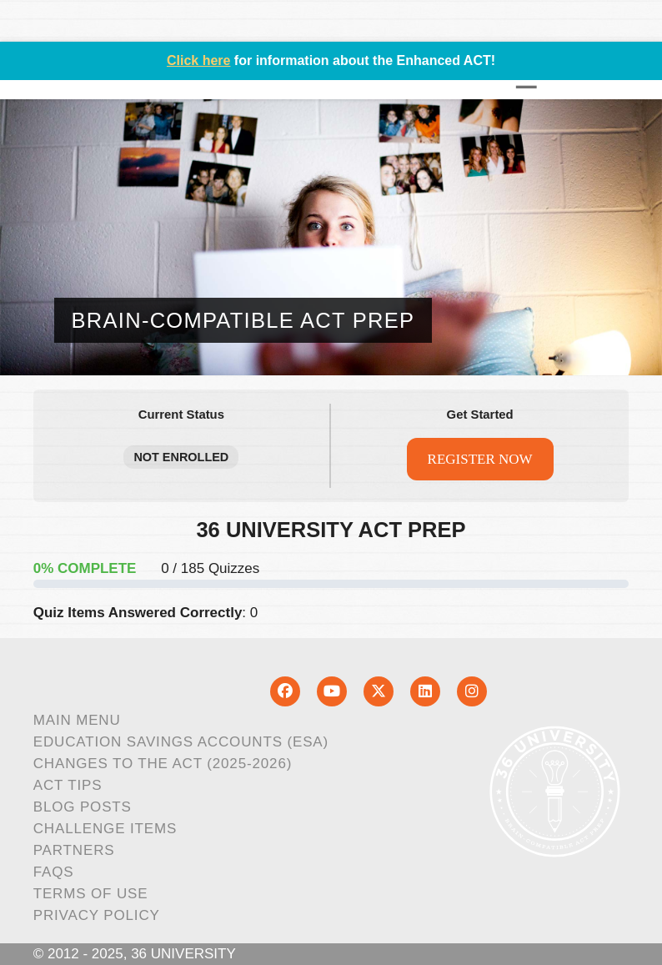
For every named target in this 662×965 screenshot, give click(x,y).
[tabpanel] (331, 572)
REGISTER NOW (480, 459)
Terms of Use (90, 894)
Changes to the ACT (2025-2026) (163, 763)
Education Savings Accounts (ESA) (180, 742)
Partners (74, 850)
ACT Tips (68, 785)
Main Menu (77, 720)
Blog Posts (82, 807)
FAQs (53, 872)
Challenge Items (105, 829)
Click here (198, 60)
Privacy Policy (96, 915)
